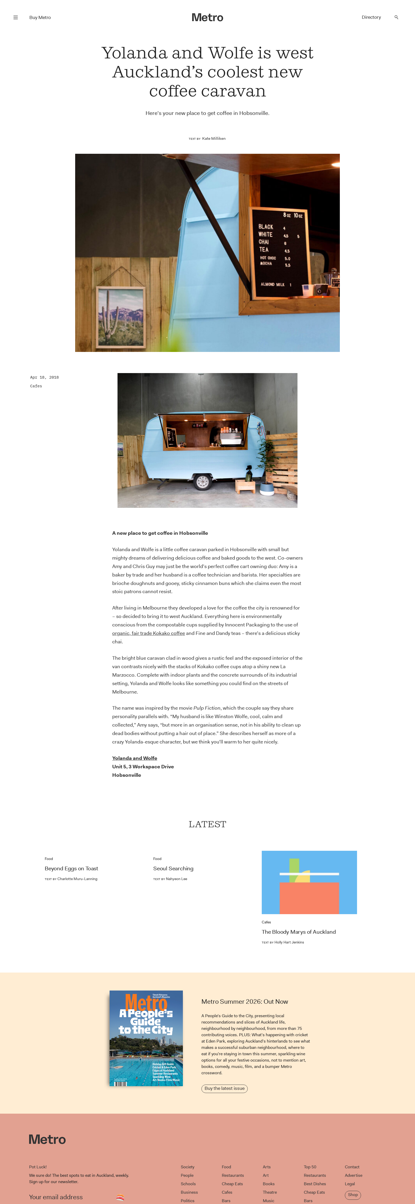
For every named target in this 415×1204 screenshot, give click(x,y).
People (187, 1175)
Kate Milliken (213, 138)
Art (266, 1175)
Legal (350, 1184)
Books (269, 1184)
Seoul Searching (173, 868)
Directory (371, 17)
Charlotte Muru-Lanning (71, 878)
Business (189, 1192)
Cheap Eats (232, 1184)
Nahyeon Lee (170, 878)
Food (49, 858)
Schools (188, 1184)
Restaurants (233, 1175)
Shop (353, 1194)
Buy (40, 17)
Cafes (36, 385)
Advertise (353, 1175)
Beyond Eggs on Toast (71, 868)
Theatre (270, 1192)
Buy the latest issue (225, 1088)
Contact (352, 1167)
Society (187, 1167)
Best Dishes (315, 1184)
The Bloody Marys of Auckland (299, 932)
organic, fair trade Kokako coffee (148, 633)
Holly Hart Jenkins (283, 942)
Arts (267, 1167)
